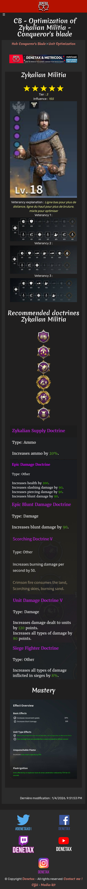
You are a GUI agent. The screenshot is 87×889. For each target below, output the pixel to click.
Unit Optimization (62, 44)
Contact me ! (72, 879)
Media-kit (48, 885)
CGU (35, 885)
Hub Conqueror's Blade (29, 44)
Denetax (28, 879)
